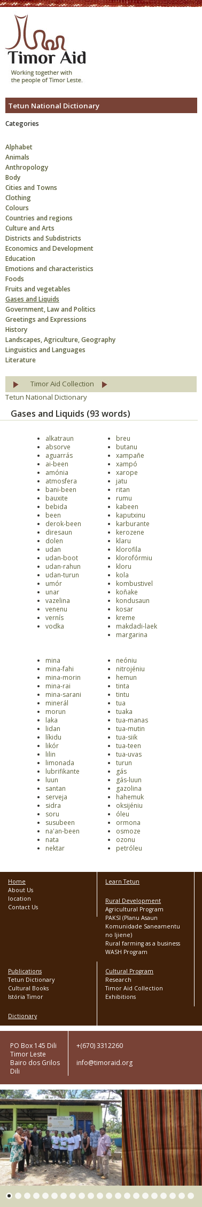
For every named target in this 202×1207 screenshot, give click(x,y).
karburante (133, 523)
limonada (59, 762)
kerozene (130, 532)
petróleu (129, 848)
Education (20, 258)
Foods (14, 278)
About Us (20, 890)
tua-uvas (129, 754)
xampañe (130, 455)
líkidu (53, 737)
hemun (126, 677)
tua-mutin (130, 728)
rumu (124, 498)
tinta (122, 685)
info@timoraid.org (104, 1062)
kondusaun (133, 600)
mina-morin (63, 677)
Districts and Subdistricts (43, 238)
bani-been (60, 489)
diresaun (58, 532)
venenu (56, 609)
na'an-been (62, 831)
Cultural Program (129, 971)
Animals (17, 157)
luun (51, 779)
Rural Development (133, 900)
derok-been (63, 523)
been (53, 515)
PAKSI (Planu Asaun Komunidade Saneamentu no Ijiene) (142, 926)
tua (121, 703)
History (16, 329)
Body (12, 177)
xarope (127, 472)
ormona (128, 822)
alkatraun (59, 438)
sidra (53, 805)
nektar (55, 848)
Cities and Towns (31, 187)
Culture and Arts (30, 228)
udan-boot (61, 557)
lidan (52, 728)
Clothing (18, 197)
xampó (126, 463)
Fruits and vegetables (38, 288)
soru (52, 814)
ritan (123, 489)
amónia (56, 472)
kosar (124, 609)
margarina (131, 634)
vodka (54, 626)
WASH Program (126, 952)
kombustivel (134, 583)
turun (124, 762)
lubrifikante (62, 771)
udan (53, 549)
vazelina (57, 600)
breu (123, 438)
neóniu (126, 660)
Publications (25, 971)
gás (121, 771)
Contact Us (23, 907)
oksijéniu (129, 805)
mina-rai (58, 685)
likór (52, 745)
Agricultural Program (134, 909)
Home (17, 881)
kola (122, 574)
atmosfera (61, 481)
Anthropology (26, 167)
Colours (17, 207)
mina (52, 660)
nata (52, 839)
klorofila (128, 549)
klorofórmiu (134, 557)
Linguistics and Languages (45, 349)
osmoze (128, 831)
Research (118, 979)
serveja (56, 796)
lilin (50, 754)
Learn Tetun (122, 881)
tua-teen (128, 745)
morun (55, 711)
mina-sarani (63, 694)
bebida (56, 506)
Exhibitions (120, 996)
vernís (54, 617)
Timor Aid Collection (62, 383)
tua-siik (126, 737)
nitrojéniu (130, 668)
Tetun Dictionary (31, 979)
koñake (127, 592)
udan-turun (62, 574)
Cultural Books (28, 988)
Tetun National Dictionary (46, 397)
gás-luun (129, 779)
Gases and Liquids (32, 299)
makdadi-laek (136, 626)
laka (51, 720)
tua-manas (132, 720)
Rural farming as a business (142, 943)
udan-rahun (63, 566)
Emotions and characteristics (49, 268)
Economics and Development (49, 248)
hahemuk (130, 796)
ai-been (56, 463)
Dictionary (22, 1016)
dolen (54, 540)
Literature (20, 359)
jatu (121, 481)
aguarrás (59, 455)
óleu (122, 814)
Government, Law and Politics (50, 309)
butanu (126, 446)
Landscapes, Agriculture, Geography (60, 339)
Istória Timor (25, 996)
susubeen (60, 822)
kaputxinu (130, 515)
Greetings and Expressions (46, 319)
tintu (122, 694)
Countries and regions (39, 218)
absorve (58, 446)
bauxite (56, 498)
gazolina (129, 788)
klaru (123, 540)
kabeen (127, 506)
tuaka (124, 711)
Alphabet (19, 147)
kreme (125, 617)
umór (53, 583)
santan (55, 788)
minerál (56, 703)
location (19, 898)
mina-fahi (59, 668)
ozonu (125, 839)
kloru (123, 566)
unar (52, 592)
